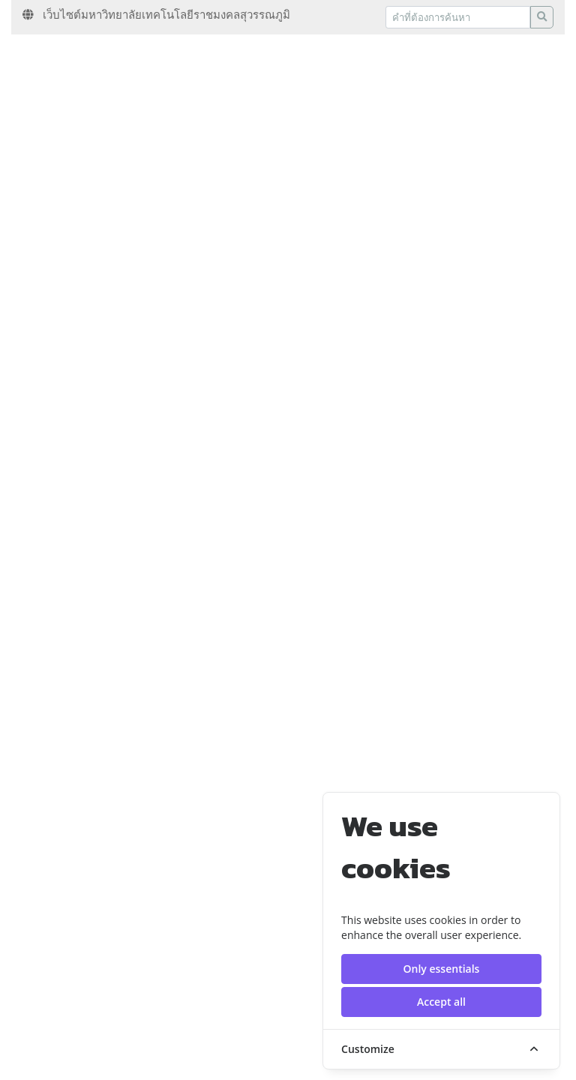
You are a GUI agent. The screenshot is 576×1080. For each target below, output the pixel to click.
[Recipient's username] (458, 17)
